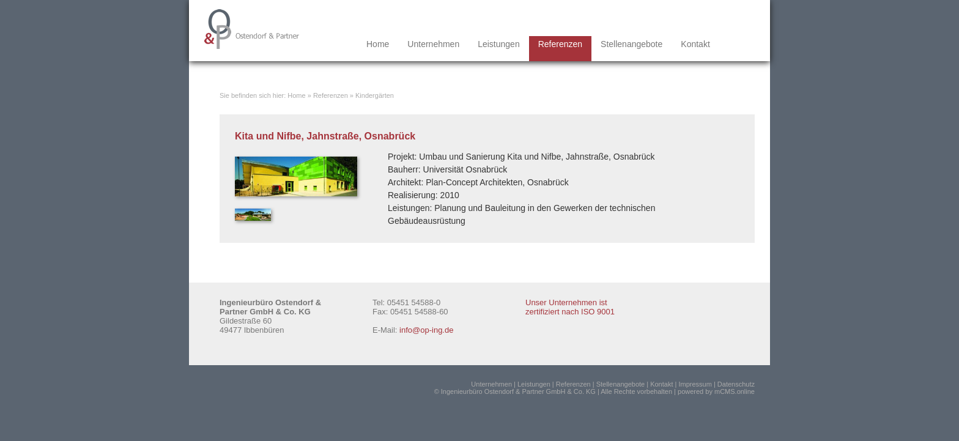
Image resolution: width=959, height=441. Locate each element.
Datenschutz (736, 384)
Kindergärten (374, 95)
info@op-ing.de (426, 330)
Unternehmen (433, 44)
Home (377, 44)
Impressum (694, 384)
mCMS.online (734, 391)
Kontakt (695, 44)
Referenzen (560, 44)
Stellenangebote (631, 44)
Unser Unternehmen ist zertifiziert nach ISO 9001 (570, 307)
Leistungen (499, 44)
